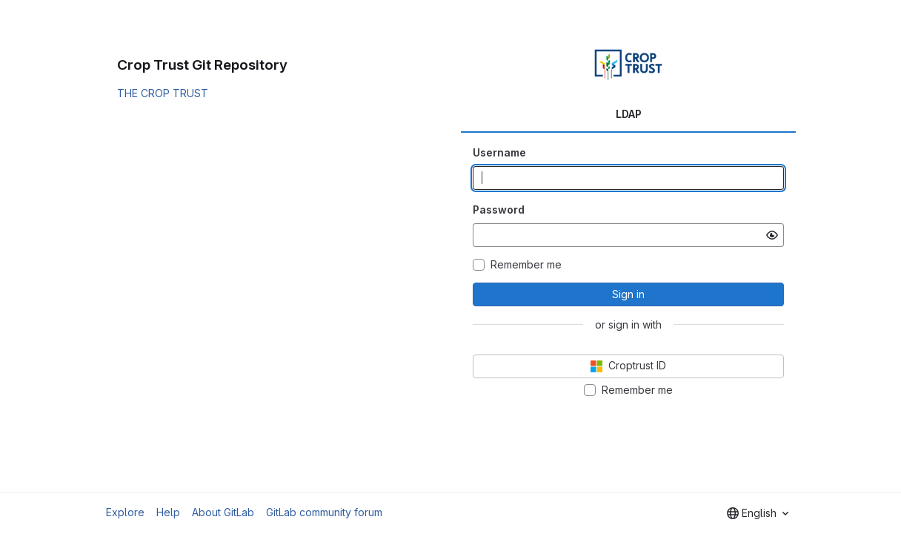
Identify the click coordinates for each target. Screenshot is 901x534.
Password (499, 209)
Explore (125, 512)
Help (168, 512)
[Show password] (772, 235)
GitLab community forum (324, 512)
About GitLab (223, 512)
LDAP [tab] (629, 114)
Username (499, 152)
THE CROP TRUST (162, 93)
